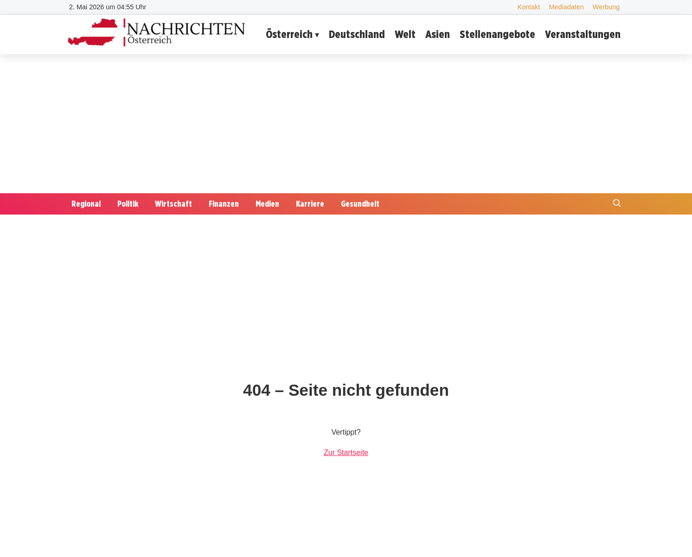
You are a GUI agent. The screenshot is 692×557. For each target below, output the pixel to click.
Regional (86, 204)
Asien (437, 34)
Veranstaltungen (583, 34)
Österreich (289, 34)
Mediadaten (566, 7)
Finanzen (224, 204)
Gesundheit (360, 204)
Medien (267, 204)
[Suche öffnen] (616, 204)
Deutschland (357, 34)
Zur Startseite (346, 452)
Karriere (310, 204)
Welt (405, 34)
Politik (127, 204)
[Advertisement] (346, 124)
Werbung (606, 7)
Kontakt (528, 7)
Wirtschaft (173, 204)
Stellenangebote (497, 34)
